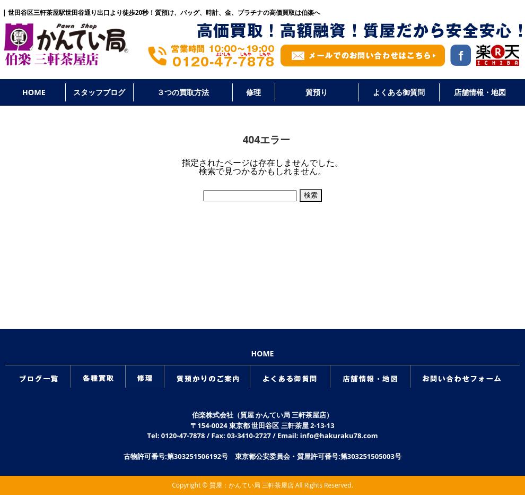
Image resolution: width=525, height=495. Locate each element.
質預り (316, 92)
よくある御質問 (399, 92)
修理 (253, 92)
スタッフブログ (99, 92)
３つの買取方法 (183, 92)
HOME (34, 92)
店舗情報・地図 (480, 92)
